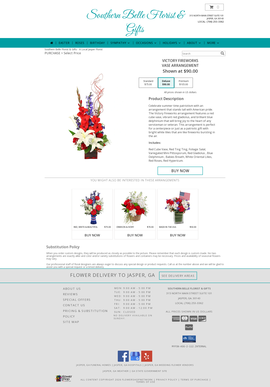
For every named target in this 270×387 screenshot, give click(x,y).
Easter (64, 43)
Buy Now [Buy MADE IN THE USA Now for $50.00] (177, 235)
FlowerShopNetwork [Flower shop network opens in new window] (137, 379)
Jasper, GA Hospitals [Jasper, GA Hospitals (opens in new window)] (128, 364)
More (213, 43)
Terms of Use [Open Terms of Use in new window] (145, 381)
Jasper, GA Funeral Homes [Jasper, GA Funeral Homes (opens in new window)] (93, 364)
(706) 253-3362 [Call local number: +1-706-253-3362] (215, 21)
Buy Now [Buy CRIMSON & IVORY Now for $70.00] (135, 235)
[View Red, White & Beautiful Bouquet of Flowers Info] (92, 207)
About (194, 43)
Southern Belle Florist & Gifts (135, 22)
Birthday (97, 43)
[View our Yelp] (146, 360)
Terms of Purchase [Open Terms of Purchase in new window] (195, 379)
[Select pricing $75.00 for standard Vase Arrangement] (148, 83)
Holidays (172, 43)
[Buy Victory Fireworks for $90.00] (180, 171)
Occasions (146, 43)
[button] (214, 7)
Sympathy (120, 43)
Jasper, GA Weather (116, 370)
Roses (79, 43)
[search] (222, 53)
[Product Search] (200, 53)
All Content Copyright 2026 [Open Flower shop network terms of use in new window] (101, 379)
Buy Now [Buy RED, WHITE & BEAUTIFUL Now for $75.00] (92, 235)
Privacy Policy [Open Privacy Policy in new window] (166, 379)
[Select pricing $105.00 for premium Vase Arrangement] (184, 83)
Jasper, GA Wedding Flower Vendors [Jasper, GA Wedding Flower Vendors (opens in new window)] (169, 364)
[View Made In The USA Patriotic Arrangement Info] (177, 207)
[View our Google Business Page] (135, 360)
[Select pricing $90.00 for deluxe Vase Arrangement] (166, 83)
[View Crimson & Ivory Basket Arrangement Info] (135, 207)
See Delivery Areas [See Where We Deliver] (178, 276)
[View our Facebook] (123, 360)
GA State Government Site (149, 370)
